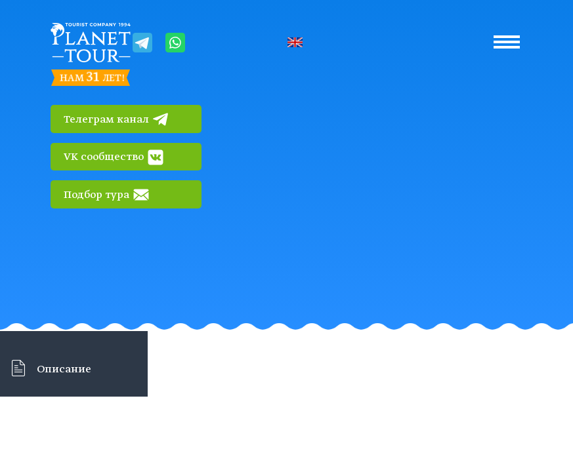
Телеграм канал (116, 119)
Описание (64, 370)
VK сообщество (113, 157)
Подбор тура (106, 195)
